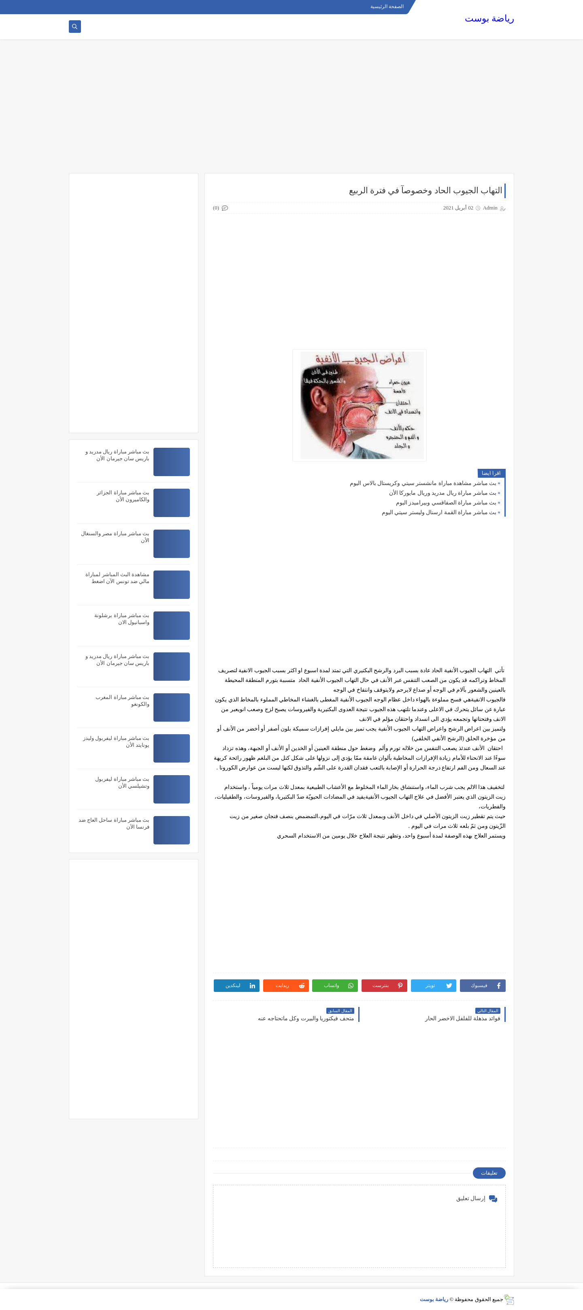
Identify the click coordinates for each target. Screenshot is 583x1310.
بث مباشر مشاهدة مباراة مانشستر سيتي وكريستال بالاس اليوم (423, 483)
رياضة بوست (489, 18)
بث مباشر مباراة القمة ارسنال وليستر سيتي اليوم (439, 512)
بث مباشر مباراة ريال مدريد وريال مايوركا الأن (443, 493)
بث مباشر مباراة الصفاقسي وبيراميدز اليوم (446, 503)
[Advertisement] (291, 110)
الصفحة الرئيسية (387, 6)
